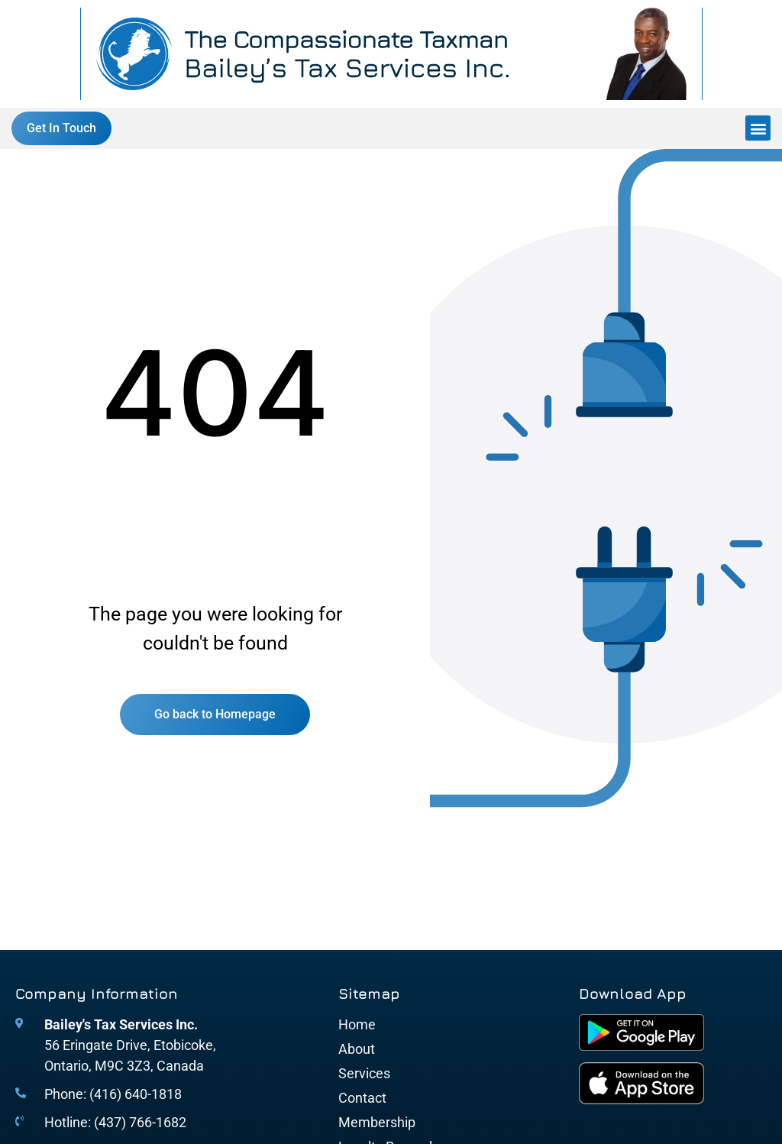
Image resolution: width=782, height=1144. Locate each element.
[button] (758, 128)
